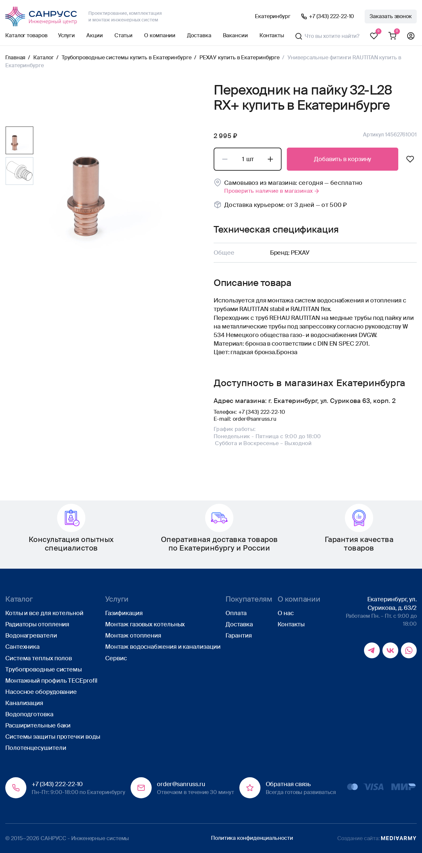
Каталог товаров (26, 35)
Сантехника (22, 647)
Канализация (24, 703)
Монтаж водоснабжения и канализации (162, 647)
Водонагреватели (31, 636)
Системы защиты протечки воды (52, 737)
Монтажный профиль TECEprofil (51, 681)
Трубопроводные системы (43, 669)
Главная (15, 57)
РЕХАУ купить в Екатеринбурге (239, 57)
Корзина (392, 36)
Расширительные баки (38, 725)
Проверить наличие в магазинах (272, 190)
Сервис (116, 658)
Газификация (123, 613)
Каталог (43, 57)
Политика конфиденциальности (252, 838)
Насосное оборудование (41, 692)
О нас (286, 613)
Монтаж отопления (133, 636)
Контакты (271, 35)
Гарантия (239, 636)
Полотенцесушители (35, 748)
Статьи (123, 35)
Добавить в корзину (342, 159)
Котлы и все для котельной (44, 613)
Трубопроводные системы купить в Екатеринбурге (127, 57)
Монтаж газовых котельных (145, 624)
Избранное (374, 36)
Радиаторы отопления (37, 624)
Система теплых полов (38, 658)
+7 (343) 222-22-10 (331, 16)
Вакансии (235, 35)
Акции (94, 35)
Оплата (236, 613)
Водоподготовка (29, 714)
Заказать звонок (391, 16)
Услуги (66, 35)
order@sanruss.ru (254, 418)
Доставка (199, 35)
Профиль (411, 36)
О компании (159, 35)
